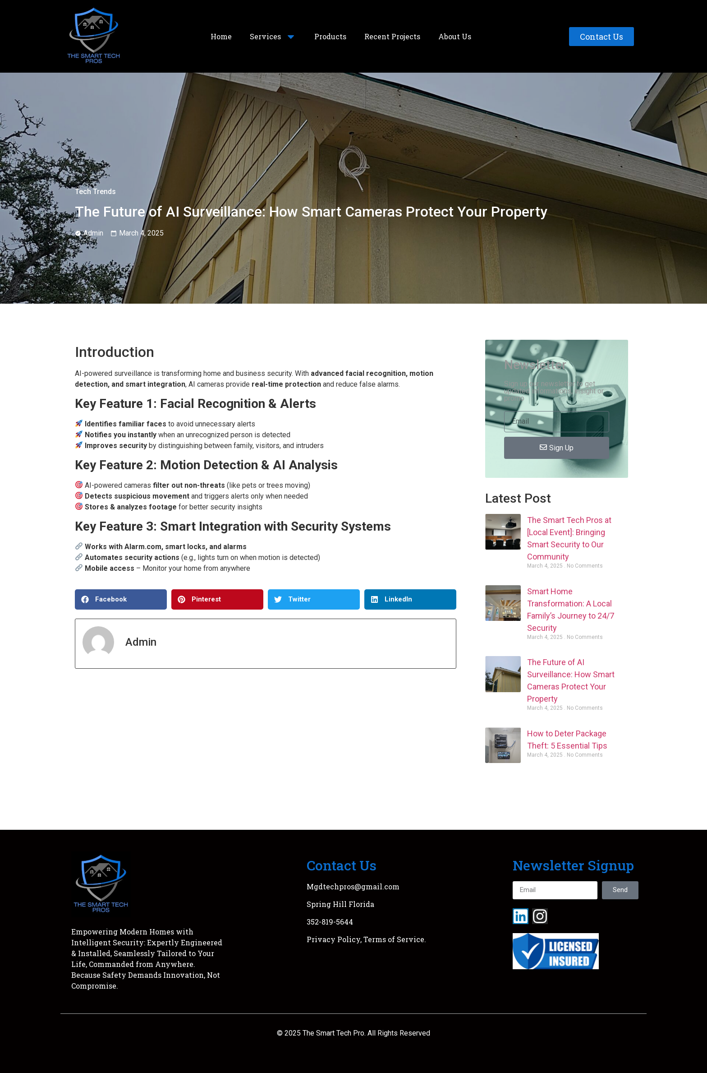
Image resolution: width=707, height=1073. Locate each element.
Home (221, 36)
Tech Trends (95, 191)
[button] (121, 599)
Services (273, 36)
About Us (454, 36)
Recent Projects (392, 36)
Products (330, 36)
